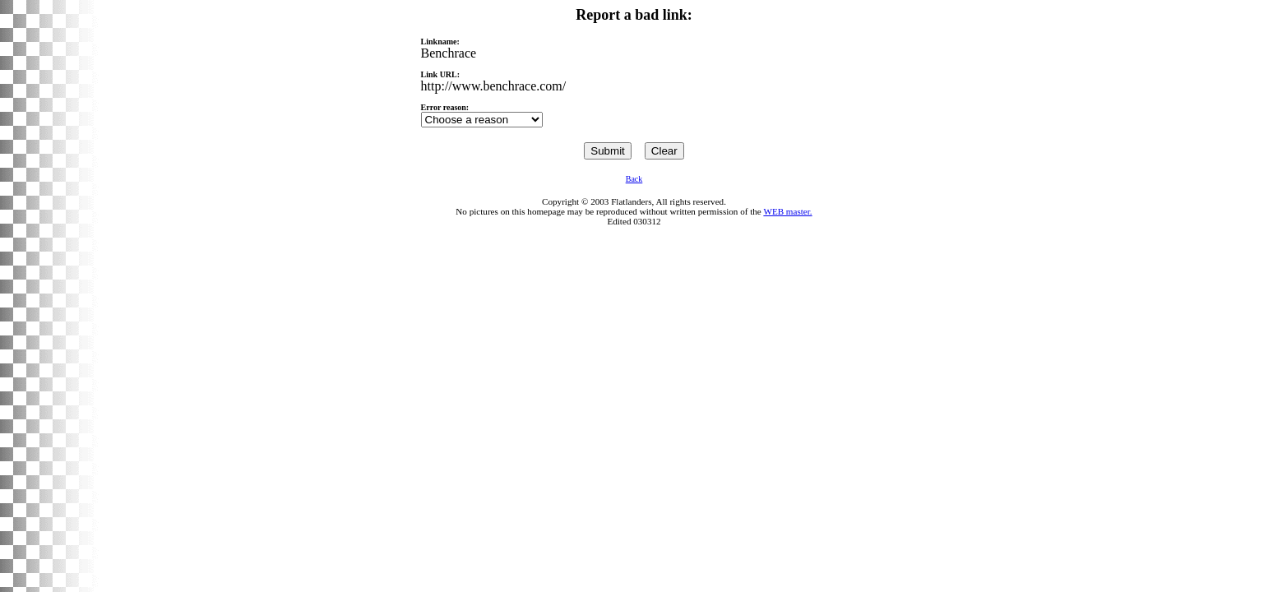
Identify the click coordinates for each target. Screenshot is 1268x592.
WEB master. (787, 211)
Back (634, 178)
